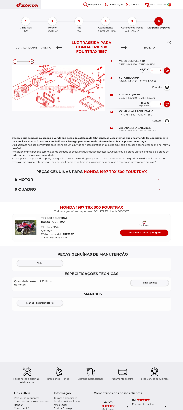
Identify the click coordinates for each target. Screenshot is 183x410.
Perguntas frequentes (26, 398)
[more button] (160, 70)
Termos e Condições (65, 398)
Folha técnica (149, 282)
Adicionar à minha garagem (144, 232)
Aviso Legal (60, 405)
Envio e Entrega (63, 408)
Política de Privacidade (67, 401)
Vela (39, 263)
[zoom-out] (15, 61)
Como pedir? (21, 408)
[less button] (152, 70)
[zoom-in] (31, 61)
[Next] (123, 48)
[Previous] (59, 48)
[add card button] (167, 70)
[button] (169, 42)
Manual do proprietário (40, 303)
